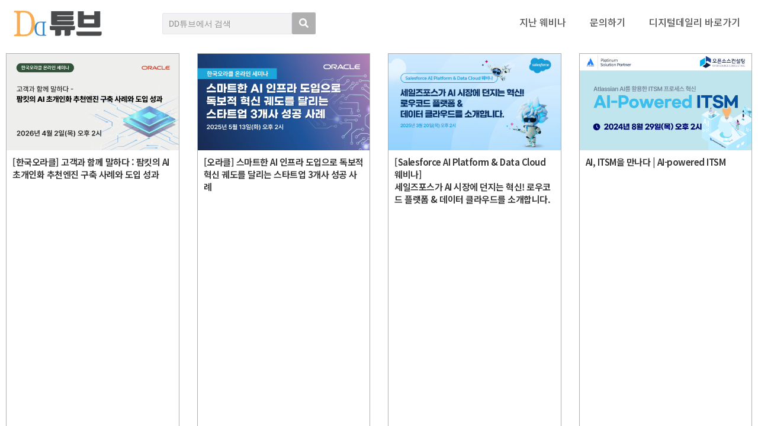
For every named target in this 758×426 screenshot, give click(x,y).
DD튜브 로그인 (32, 410)
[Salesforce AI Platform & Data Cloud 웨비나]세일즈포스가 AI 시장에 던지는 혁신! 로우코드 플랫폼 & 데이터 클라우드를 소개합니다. (472, 180)
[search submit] (304, 23)
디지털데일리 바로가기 (694, 22)
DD (42, 332)
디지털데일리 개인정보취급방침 (699, 317)
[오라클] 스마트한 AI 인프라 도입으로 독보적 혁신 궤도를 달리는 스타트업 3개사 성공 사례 (284, 174)
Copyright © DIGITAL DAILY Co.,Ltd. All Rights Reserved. (110, 375)
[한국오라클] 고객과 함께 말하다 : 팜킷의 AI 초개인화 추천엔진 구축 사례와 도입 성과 (90, 168)
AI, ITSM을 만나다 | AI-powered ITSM (656, 162)
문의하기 (607, 22)
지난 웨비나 (542, 22)
